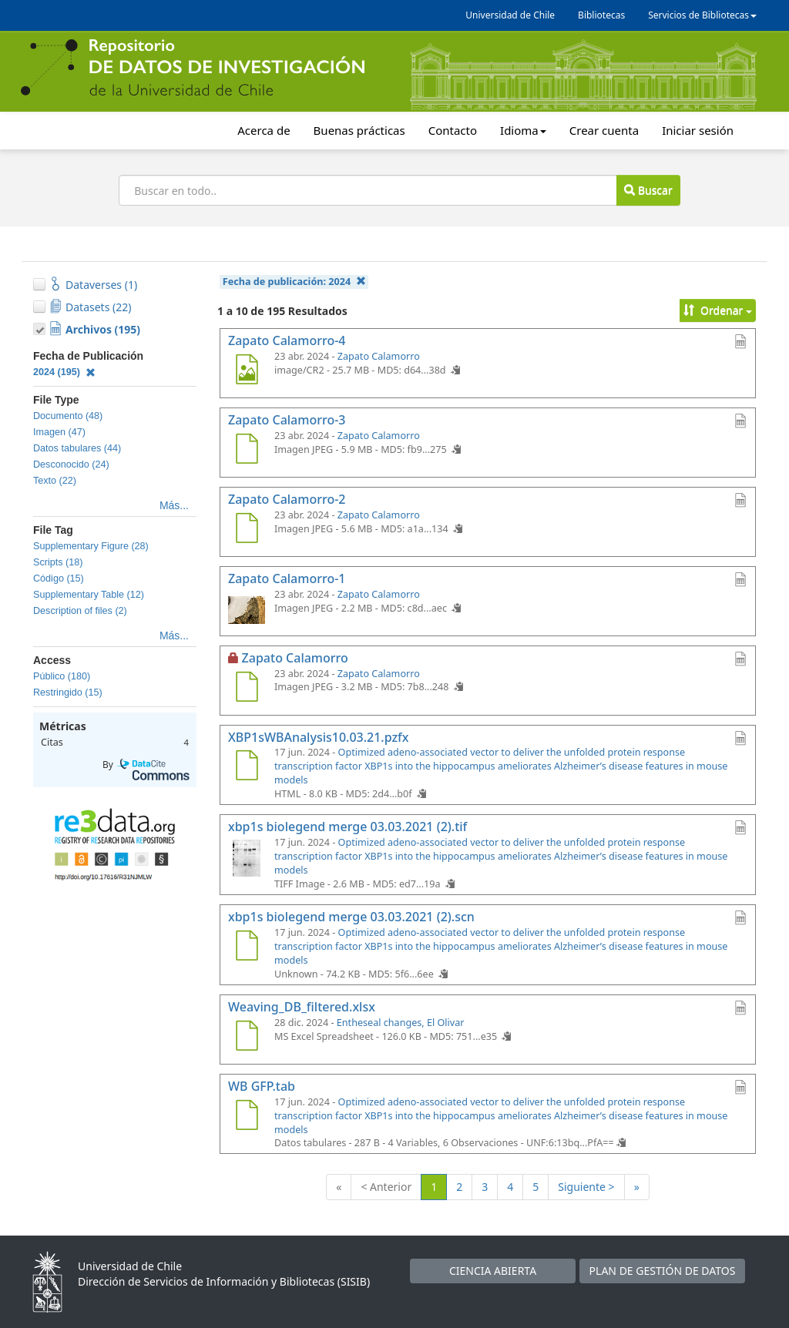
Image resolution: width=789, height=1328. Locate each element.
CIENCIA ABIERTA (492, 1270)
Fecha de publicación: (294, 281)
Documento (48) (67, 416)
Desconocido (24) (71, 464)
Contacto (452, 130)
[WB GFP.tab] (246, 1116)
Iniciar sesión (698, 130)
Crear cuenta (604, 130)
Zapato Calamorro (378, 356)
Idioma (523, 130)
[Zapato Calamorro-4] (246, 371)
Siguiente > (586, 1186)
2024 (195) (64, 372)
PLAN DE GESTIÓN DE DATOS (662, 1270)
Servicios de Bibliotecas (702, 15)
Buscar (648, 190)
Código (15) (58, 578)
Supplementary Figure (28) (91, 546)
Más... (174, 505)
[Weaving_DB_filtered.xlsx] (246, 1037)
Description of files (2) (80, 610)
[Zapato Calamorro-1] (246, 609)
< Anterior (386, 1186)
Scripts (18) (57, 562)
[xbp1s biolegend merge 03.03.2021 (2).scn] (246, 947)
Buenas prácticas (359, 130)
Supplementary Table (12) (88, 594)
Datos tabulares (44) (77, 448)
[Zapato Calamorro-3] (246, 450)
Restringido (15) (67, 692)
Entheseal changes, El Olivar (401, 1022)
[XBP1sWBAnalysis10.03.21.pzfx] (246, 767)
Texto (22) (54, 480)
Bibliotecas (601, 15)
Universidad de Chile (510, 15)
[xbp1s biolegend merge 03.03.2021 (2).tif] (246, 857)
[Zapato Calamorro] (246, 688)
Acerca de (263, 130)
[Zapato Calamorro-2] (246, 529)
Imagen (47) (59, 432)
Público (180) (61, 676)
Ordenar (717, 310)
